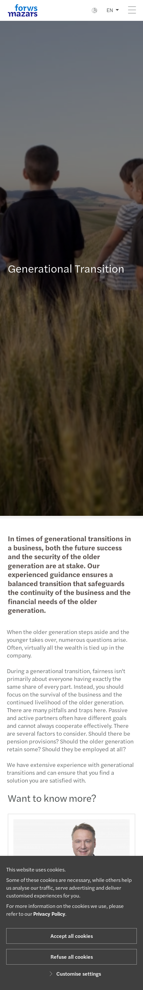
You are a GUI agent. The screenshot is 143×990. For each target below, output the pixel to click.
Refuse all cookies (71, 956)
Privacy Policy (49, 913)
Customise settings (74, 973)
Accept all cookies (71, 936)
